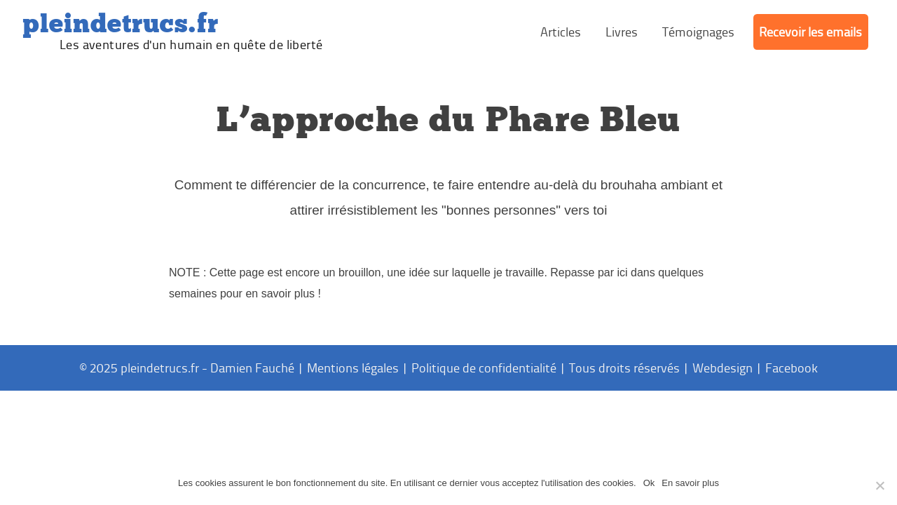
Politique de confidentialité (483, 367)
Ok (649, 483)
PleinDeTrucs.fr (120, 23)
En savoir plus (690, 483)
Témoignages (698, 31)
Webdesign (722, 367)
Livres (621, 31)
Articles (560, 31)
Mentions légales (353, 367)
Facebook (791, 367)
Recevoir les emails (810, 31)
